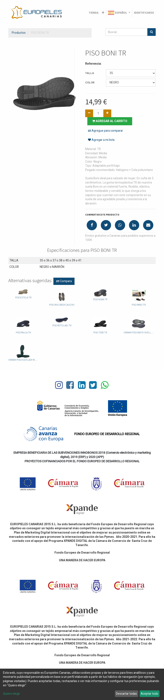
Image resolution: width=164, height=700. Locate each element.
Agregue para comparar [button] (105, 130)
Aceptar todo (149, 693)
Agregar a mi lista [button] (101, 140)
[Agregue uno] (107, 113)
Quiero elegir (11, 694)
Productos (19, 33)
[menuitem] (93, 13)
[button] (103, 13)
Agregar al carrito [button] (109, 121)
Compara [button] (64, 281)
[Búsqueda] (151, 32)
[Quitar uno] (89, 113)
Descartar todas (126, 693)
